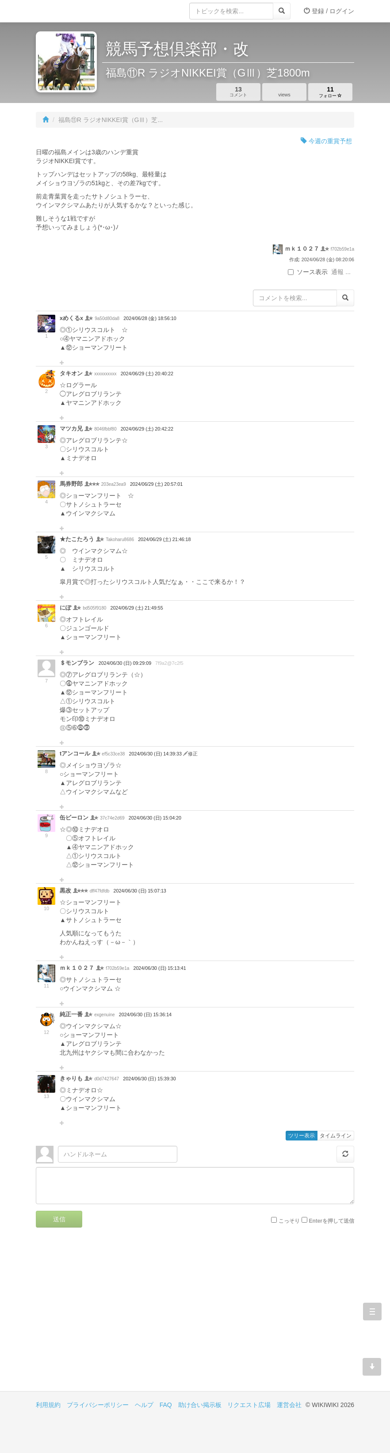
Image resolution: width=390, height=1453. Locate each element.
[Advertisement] (115, 1316)
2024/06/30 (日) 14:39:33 (156, 753)
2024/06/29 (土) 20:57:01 (156, 484)
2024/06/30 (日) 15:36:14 (145, 1014)
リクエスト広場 (249, 1404)
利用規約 (48, 1404)
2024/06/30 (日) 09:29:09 (125, 663)
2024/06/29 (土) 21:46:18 (164, 539)
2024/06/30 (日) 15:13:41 (159, 968)
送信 (59, 1219)
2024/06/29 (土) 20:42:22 (147, 428)
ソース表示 (308, 271)
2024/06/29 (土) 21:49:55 (136, 607)
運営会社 (289, 1404)
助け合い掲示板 (200, 1404)
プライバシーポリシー (98, 1404)
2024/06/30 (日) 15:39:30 (149, 1078)
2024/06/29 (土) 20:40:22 (147, 373)
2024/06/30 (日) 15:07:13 (140, 890)
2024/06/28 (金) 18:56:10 (149, 318)
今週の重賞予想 (326, 141)
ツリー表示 (301, 1136)
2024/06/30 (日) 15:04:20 (155, 817)
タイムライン (336, 1136)
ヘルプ (144, 1404)
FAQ (166, 1404)
